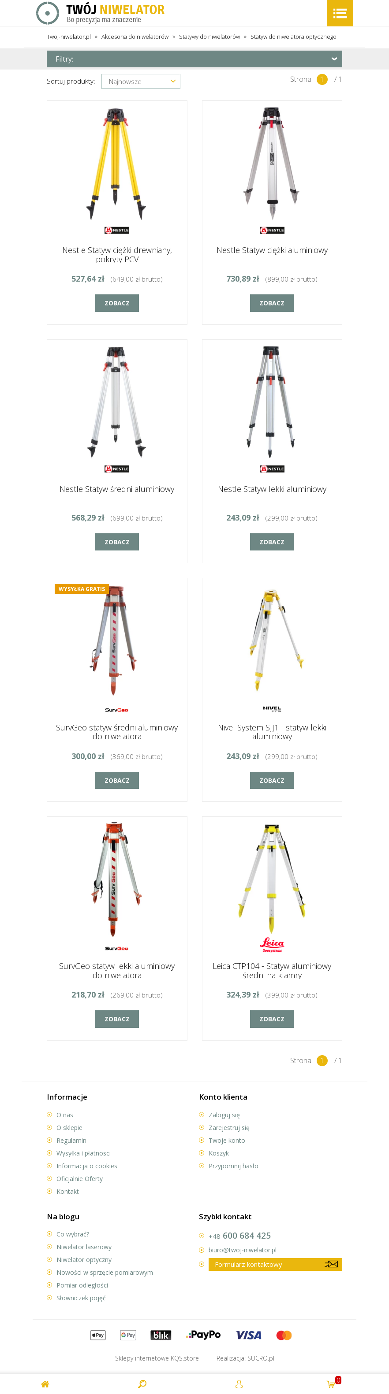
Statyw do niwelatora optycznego (294, 36)
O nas (64, 1115)
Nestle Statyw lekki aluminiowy (272, 488)
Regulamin (71, 1140)
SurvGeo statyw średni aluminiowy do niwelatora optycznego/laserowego (117, 736)
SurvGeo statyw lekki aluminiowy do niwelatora (117, 970)
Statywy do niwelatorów (209, 36)
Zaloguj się (224, 1115)
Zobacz (117, 303)
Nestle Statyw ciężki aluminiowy (272, 250)
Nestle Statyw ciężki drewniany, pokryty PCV (117, 255)
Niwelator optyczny (84, 1259)
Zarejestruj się (229, 1127)
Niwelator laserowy (84, 1247)
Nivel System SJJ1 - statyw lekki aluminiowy (272, 732)
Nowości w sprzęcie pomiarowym (104, 1272)
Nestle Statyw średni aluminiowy (117, 488)
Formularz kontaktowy (248, 1264)
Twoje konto (227, 1140)
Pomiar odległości (82, 1285)
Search (143, 1384)
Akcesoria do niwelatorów (134, 36)
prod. (334, 1380)
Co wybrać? (72, 1234)
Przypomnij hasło (233, 1166)
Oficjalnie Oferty (79, 1178)
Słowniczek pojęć (81, 1298)
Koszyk (219, 1153)
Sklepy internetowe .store (157, 1358)
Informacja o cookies (86, 1166)
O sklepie (69, 1127)
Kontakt (67, 1191)
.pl (260, 1358)
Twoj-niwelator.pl (69, 36)
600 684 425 (240, 1235)
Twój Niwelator (101, 13)
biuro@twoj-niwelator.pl (243, 1250)
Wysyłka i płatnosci (83, 1153)
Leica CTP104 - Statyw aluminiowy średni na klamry (272, 970)
